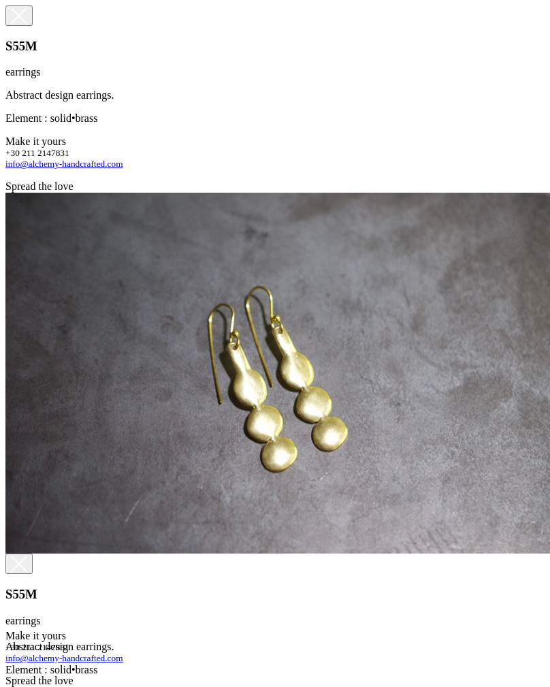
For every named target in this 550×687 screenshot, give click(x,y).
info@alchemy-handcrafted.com (64, 164)
